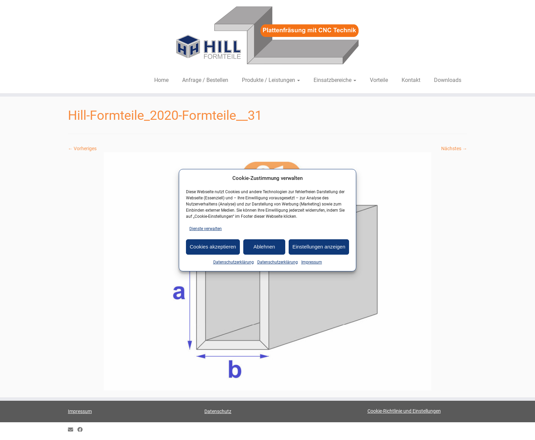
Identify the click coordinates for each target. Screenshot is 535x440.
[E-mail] (72, 430)
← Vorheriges (82, 148)
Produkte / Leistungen (271, 80)
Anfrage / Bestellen (205, 80)
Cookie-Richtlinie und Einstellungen (404, 411)
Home (161, 80)
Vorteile (379, 80)
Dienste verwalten (205, 228)
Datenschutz (217, 411)
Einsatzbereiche (335, 80)
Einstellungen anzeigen (318, 247)
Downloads (447, 80)
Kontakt (411, 80)
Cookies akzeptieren (213, 247)
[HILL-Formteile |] (267, 36)
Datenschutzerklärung (233, 262)
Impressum (311, 262)
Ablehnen (264, 247)
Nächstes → (454, 148)
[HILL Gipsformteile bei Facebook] (82, 430)
